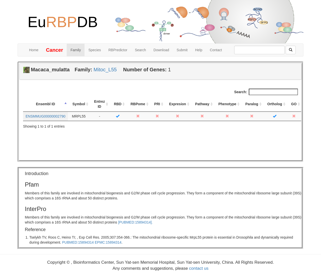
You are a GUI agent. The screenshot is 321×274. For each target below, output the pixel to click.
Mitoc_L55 (105, 69)
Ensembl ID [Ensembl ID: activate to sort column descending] (45, 104)
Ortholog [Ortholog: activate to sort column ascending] (274, 104)
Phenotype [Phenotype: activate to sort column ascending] (227, 104)
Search (140, 50)
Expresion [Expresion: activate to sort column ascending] (177, 104)
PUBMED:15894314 (78, 242)
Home (33, 50)
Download (161, 50)
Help (198, 50)
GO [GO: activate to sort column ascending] (294, 104)
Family (75, 50)
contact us (199, 268)
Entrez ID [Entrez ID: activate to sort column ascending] (99, 103)
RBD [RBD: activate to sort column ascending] (117, 104)
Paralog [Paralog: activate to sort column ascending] (251, 104)
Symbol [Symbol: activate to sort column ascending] (78, 104)
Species (94, 50)
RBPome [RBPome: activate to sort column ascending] (137, 104)
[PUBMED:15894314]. (135, 222)
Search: (266, 92)
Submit (182, 50)
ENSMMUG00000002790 (45, 116)
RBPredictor (117, 50)
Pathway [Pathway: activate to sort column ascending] (202, 104)
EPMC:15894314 (108, 242)
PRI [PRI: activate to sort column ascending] (157, 104)
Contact (216, 50)
